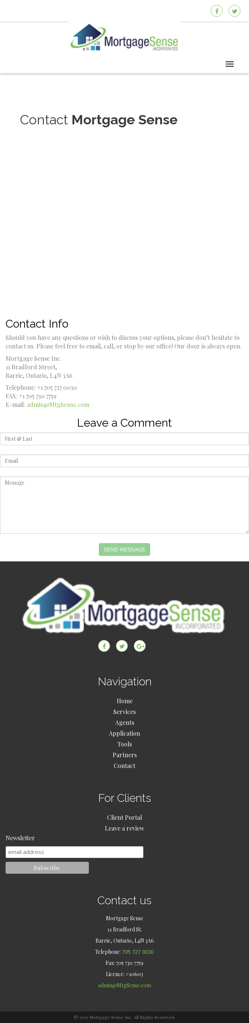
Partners (125, 755)
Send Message (124, 549)
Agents (124, 722)
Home (125, 701)
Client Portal (124, 817)
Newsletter (20, 838)
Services (124, 712)
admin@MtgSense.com (58, 404)
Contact (124, 765)
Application (124, 733)
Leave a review (124, 828)
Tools (124, 744)
